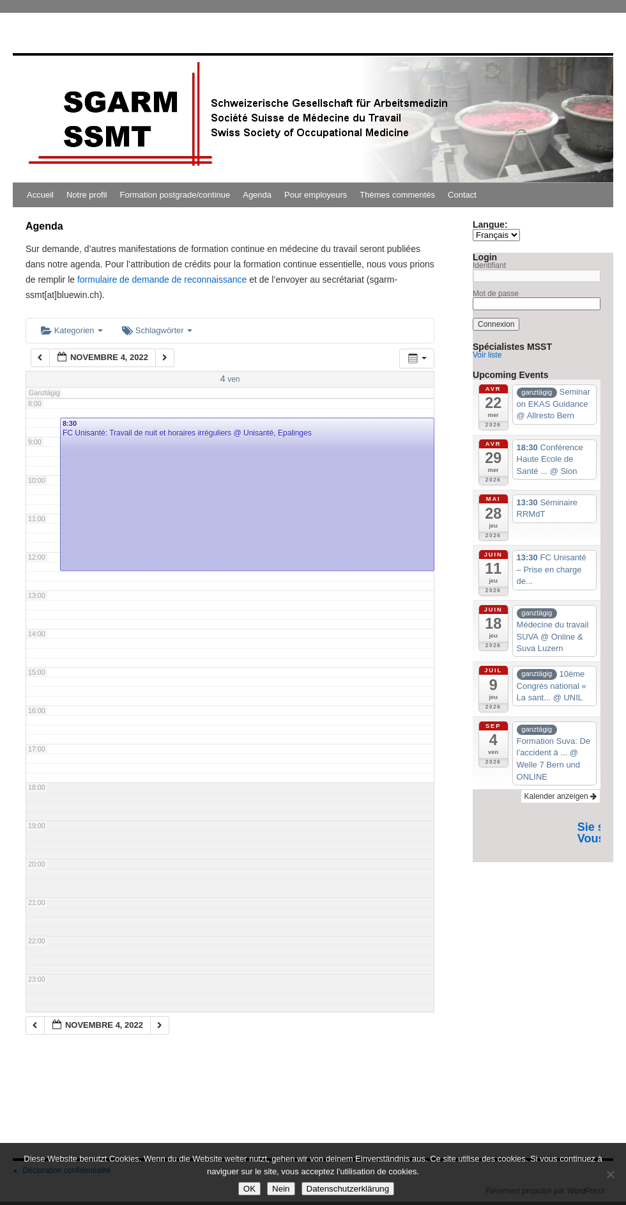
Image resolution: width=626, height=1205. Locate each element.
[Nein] (610, 1174)
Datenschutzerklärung (348, 1188)
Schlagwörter (157, 330)
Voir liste (487, 354)
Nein (280, 1188)
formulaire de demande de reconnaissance (162, 279)
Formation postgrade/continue (175, 195)
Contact (462, 195)
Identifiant (489, 265)
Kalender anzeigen (560, 796)
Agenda (257, 195)
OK (249, 1188)
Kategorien (72, 330)
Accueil (40, 195)
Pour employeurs (315, 195)
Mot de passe (496, 293)
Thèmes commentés (397, 195)
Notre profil (86, 195)
